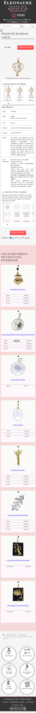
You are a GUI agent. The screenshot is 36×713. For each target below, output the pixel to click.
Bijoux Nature (23, 634)
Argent (13, 116)
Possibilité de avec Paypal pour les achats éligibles (22, 177)
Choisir (17, 221)
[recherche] (21, 26)
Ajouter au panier (25, 47)
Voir (8, 100)
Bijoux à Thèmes (11, 634)
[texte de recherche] (10, 26)
